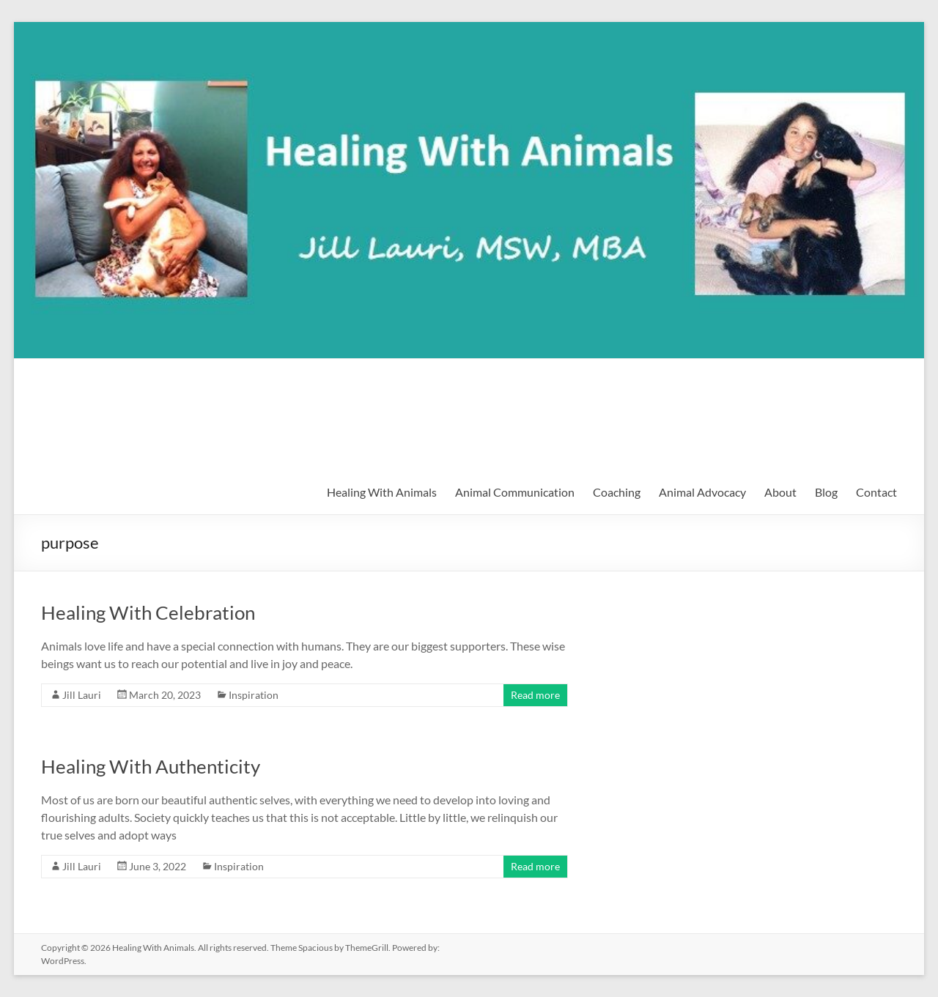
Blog (826, 492)
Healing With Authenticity (150, 766)
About (780, 492)
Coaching (616, 492)
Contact (876, 492)
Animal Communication (515, 492)
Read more (535, 695)
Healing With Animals (165, 390)
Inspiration (253, 695)
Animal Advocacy (702, 492)
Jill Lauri (81, 695)
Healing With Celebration (148, 612)
